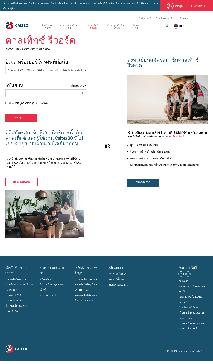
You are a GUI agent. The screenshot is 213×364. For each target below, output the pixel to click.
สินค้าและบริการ (47, 26)
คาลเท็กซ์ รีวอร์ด (93, 26)
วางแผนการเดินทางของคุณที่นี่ (191, 289)
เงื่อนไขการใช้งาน (188, 307)
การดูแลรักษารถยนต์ (86, 279)
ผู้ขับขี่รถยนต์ (144, 18)
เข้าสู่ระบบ (21, 117)
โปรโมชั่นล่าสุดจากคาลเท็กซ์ (53, 287)
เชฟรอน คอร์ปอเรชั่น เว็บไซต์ (190, 299)
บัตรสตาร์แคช (48, 295)
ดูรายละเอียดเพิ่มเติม (174, 136)
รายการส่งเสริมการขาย (70, 26)
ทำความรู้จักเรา (117, 273)
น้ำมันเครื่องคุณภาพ (16, 306)
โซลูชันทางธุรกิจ (165, 18)
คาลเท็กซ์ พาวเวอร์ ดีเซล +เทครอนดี (19, 287)
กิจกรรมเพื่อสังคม (118, 284)
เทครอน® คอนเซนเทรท (18, 300)
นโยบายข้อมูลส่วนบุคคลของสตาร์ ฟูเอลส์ (191, 326)
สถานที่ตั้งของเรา (118, 279)
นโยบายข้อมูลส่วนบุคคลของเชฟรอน (191, 315)
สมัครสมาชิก (143, 182)
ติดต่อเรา (136, 26)
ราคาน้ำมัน (11, 311)
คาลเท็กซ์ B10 (13, 295)
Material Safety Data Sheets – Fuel (86, 287)
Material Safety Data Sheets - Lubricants (86, 298)
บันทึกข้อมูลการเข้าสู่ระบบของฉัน (26, 103)
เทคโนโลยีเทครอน (15, 279)
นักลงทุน (183, 18)
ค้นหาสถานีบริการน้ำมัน (117, 26)
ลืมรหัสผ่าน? (78, 85)
